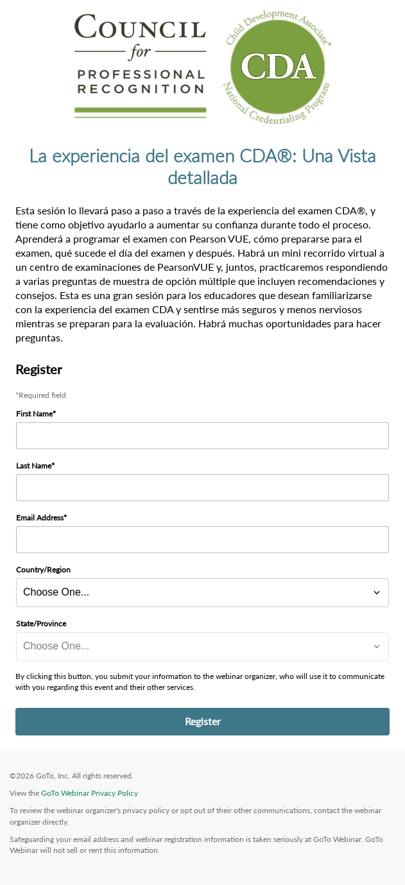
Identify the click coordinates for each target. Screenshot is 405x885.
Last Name (33, 465)
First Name (34, 413)
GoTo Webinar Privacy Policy (89, 793)
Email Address (40, 517)
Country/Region (43, 569)
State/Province (41, 623)
